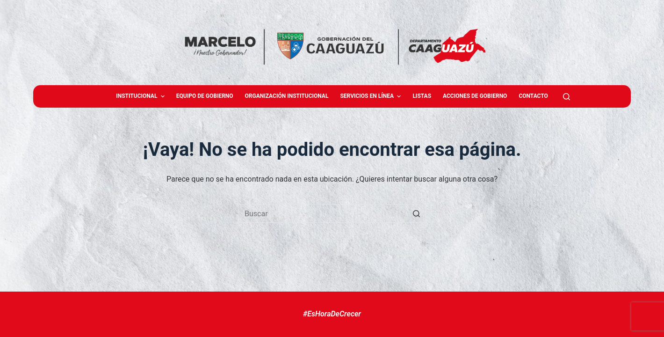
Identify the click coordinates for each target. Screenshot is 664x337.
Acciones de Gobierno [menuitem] (475, 96)
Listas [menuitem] (421, 96)
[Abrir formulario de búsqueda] (566, 96)
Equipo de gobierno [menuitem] (204, 96)
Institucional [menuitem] (141, 96)
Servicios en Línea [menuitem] (371, 96)
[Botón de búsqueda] (416, 213)
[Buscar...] (332, 213)
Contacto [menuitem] (533, 96)
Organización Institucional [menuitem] (287, 96)
